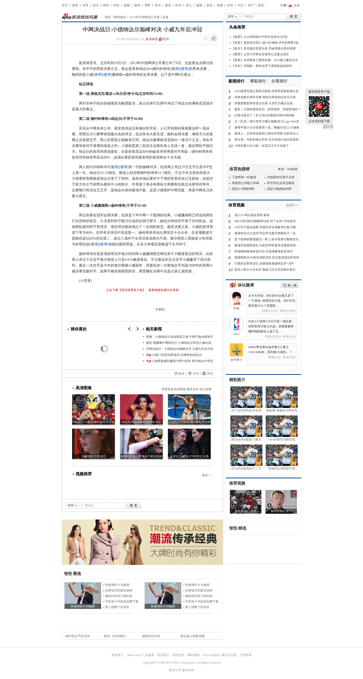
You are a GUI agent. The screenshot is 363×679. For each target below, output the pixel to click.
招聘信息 (178, 655)
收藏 (220, 5)
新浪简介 (117, 655)
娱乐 (96, 5)
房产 (251, 5)
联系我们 (163, 655)
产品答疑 (245, 655)
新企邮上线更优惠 (192, 636)
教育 (168, 5)
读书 (158, 5)
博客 (147, 5)
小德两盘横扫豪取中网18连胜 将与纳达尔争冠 (182, 361)
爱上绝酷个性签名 (117, 607)
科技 (116, 5)
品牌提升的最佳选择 (118, 590)
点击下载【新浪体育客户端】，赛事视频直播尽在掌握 (142, 290)
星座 (209, 5)
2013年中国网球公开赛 (144, 17)
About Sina (133, 655)
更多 (261, 5)
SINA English (211, 655)
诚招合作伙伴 (151, 636)
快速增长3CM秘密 (117, 585)
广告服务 (148, 655)
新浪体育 (152, 39)
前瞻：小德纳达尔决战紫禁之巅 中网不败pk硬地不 (179, 336)
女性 (230, 5)
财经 (106, 5)
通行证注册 (228, 655)
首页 (65, 5)
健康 (199, 5)
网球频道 (120, 17)
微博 (137, 5)
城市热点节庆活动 (78, 636)
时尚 (178, 5)
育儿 (189, 5)
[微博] (174, 69)
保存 (181, 373)
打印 (196, 373)
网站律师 (194, 655)
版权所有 (188, 670)
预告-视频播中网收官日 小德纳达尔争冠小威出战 (178, 343)
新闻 (75, 5)
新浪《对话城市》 (116, 636)
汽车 (240, 5)
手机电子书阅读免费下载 (121, 601)
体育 (85, 5)
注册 (283, 5)
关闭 (328, 127)
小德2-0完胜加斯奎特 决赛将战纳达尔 (177, 355)
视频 (127, 5)
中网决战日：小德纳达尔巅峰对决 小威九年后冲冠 (179, 349)
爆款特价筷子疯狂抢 (118, 596)
